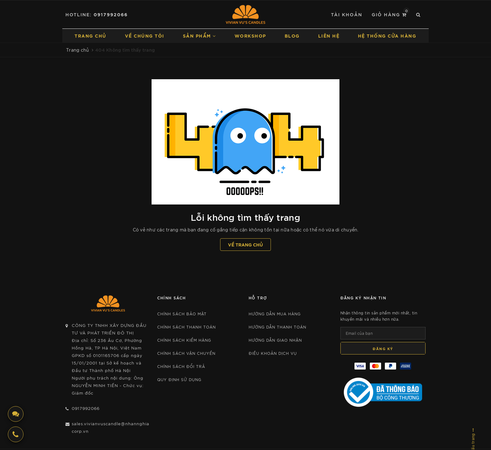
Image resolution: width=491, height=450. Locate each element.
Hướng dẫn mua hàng (275, 313)
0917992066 (111, 14)
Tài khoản (346, 14)
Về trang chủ (245, 244)
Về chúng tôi (144, 36)
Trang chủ (90, 36)
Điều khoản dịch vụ (273, 353)
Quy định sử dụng (179, 379)
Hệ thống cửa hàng (387, 36)
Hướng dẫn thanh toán (277, 326)
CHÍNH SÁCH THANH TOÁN (186, 326)
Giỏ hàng (391, 14)
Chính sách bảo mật (182, 313)
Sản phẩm (199, 36)
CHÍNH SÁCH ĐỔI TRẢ (181, 366)
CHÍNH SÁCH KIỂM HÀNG (184, 340)
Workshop (250, 36)
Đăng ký (383, 348)
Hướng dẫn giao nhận (275, 340)
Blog (292, 36)
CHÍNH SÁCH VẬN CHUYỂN (186, 353)
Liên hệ (329, 36)
